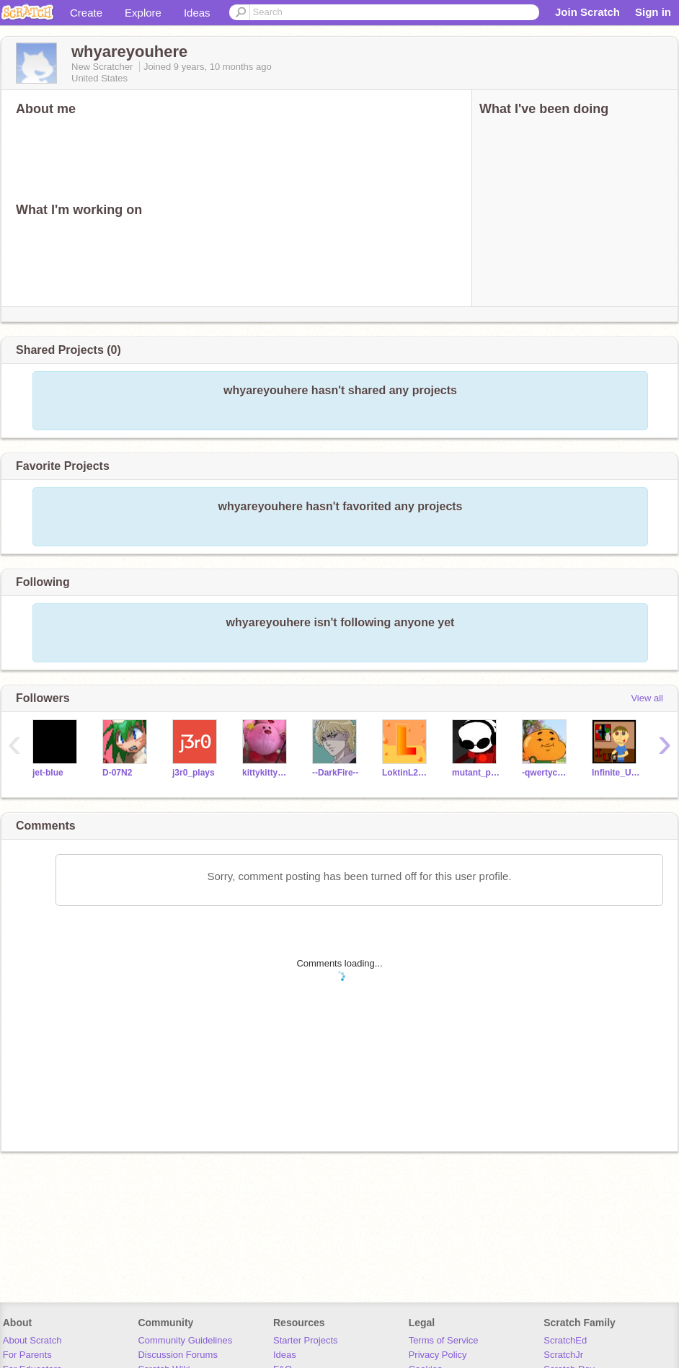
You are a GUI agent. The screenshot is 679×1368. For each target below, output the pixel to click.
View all (647, 698)
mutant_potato (476, 773)
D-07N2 (117, 773)
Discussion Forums (178, 1354)
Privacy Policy (438, 1354)
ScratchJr (563, 1354)
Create (86, 12)
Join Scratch (587, 12)
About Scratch (32, 1340)
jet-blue (47, 773)
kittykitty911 (266, 773)
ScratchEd (565, 1340)
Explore (143, 12)
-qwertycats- (546, 773)
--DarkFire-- (335, 773)
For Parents (27, 1354)
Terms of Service (444, 1340)
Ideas (197, 12)
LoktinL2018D (406, 773)
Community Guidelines (185, 1340)
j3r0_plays (193, 773)
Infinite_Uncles (616, 773)
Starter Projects (305, 1340)
